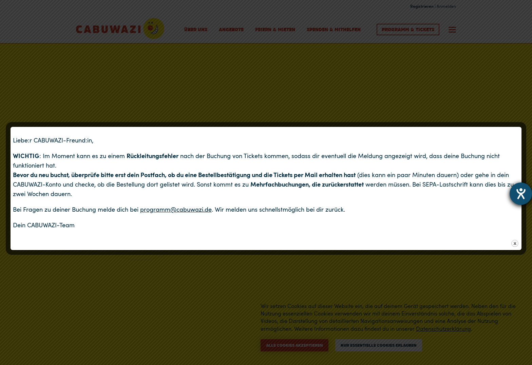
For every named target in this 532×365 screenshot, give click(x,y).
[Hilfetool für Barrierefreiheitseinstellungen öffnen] (521, 193)
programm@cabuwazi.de (176, 209)
